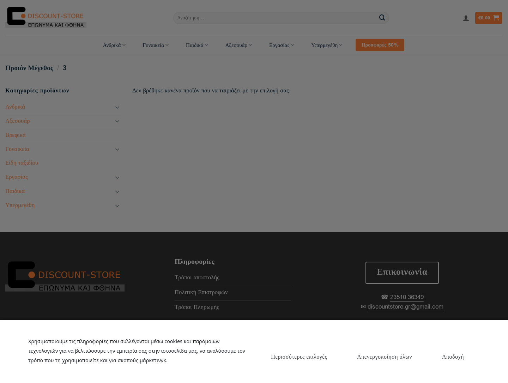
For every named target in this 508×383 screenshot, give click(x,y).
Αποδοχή (453, 357)
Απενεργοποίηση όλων (384, 357)
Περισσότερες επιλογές (299, 357)
